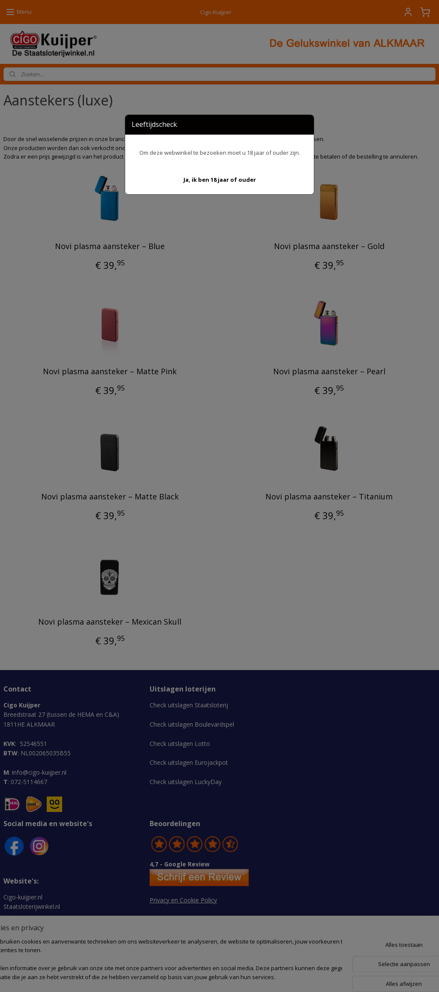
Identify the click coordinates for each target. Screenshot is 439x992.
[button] (219, 180)
